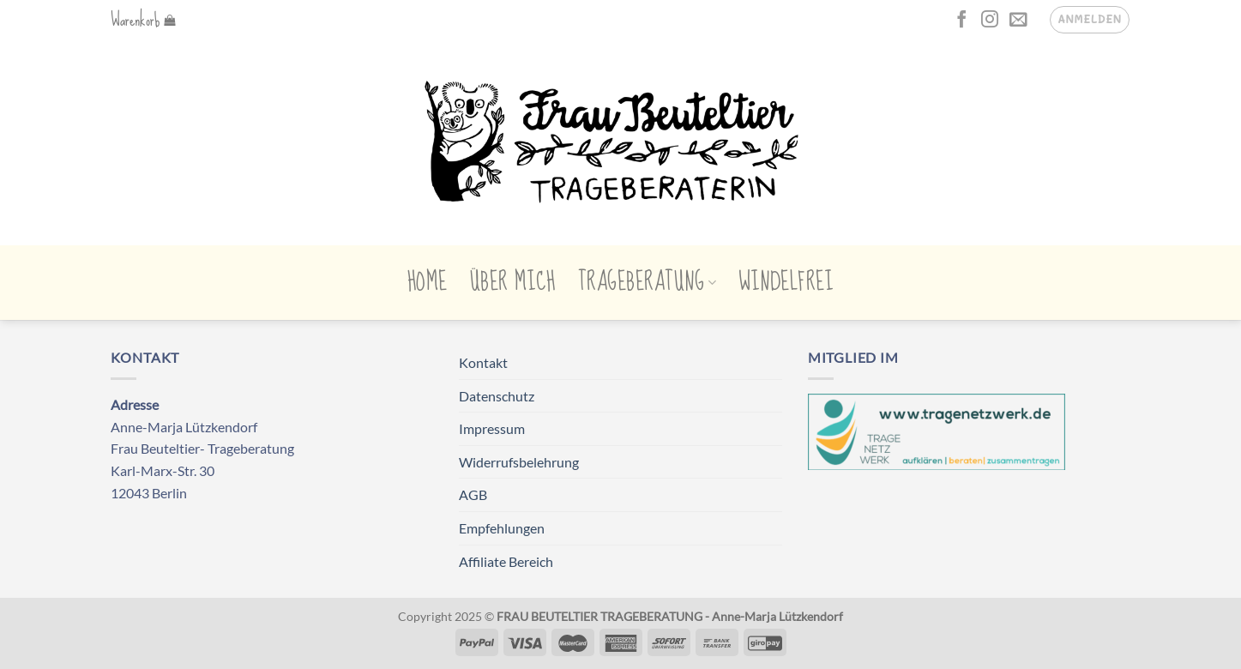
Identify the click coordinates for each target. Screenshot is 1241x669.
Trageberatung (647, 282)
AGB (473, 494)
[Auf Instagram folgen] (989, 20)
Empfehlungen (502, 528)
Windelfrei (786, 282)
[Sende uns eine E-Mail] (1018, 20)
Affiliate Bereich (506, 561)
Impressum (492, 428)
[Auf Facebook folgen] (961, 20)
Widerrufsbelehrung (519, 462)
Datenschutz (496, 396)
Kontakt (483, 362)
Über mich (513, 282)
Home (427, 282)
